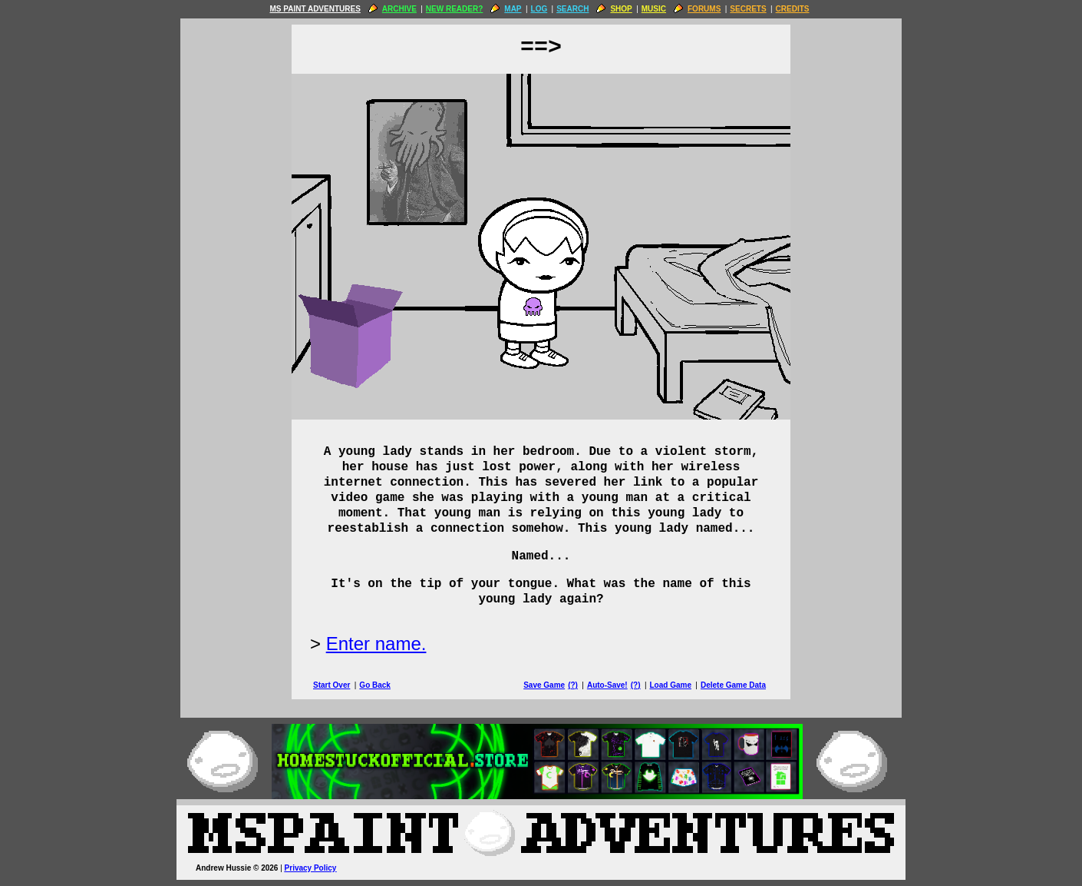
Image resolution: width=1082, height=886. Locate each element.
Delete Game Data (733, 685)
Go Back (375, 685)
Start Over (331, 685)
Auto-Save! (607, 685)
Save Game (544, 685)
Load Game (670, 685)
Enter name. (376, 643)
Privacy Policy (311, 868)
